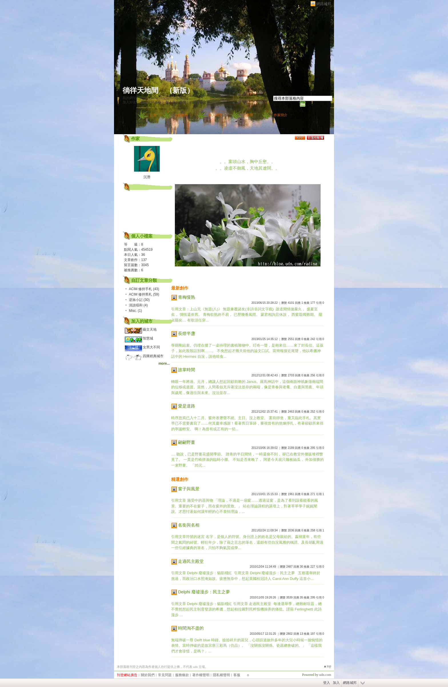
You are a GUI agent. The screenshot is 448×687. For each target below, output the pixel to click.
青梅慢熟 (186, 297)
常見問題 (165, 675)
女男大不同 (151, 347)
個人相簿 (215, 115)
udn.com (325, 675)
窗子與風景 (188, 488)
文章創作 (181, 115)
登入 (326, 683)
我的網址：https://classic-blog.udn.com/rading (155, 98)
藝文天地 (150, 330)
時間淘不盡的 (191, 628)
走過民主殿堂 (191, 561)
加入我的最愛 (175, 102)
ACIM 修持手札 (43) (144, 289)
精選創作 (179, 479)
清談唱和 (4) (138, 305)
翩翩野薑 (186, 442)
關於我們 (148, 675)
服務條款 (182, 675)
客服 (236, 675)
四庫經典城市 (153, 356)
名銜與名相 (188, 525)
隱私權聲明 (221, 675)
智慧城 (148, 338)
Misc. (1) (135, 311)
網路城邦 (323, 4)
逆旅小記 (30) (139, 300)
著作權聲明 (200, 675)
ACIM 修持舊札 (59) (144, 294)
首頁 (153, 115)
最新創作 (179, 288)
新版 (180, 90)
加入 (336, 683)
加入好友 (129, 102)
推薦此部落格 (151, 102)
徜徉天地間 (140, 90)
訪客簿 (248, 115)
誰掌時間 (186, 369)
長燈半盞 (186, 333)
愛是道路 (186, 405)
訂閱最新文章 (199, 102)
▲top (327, 666)
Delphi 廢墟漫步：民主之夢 (204, 591)
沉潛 (146, 177)
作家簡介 (280, 115)
